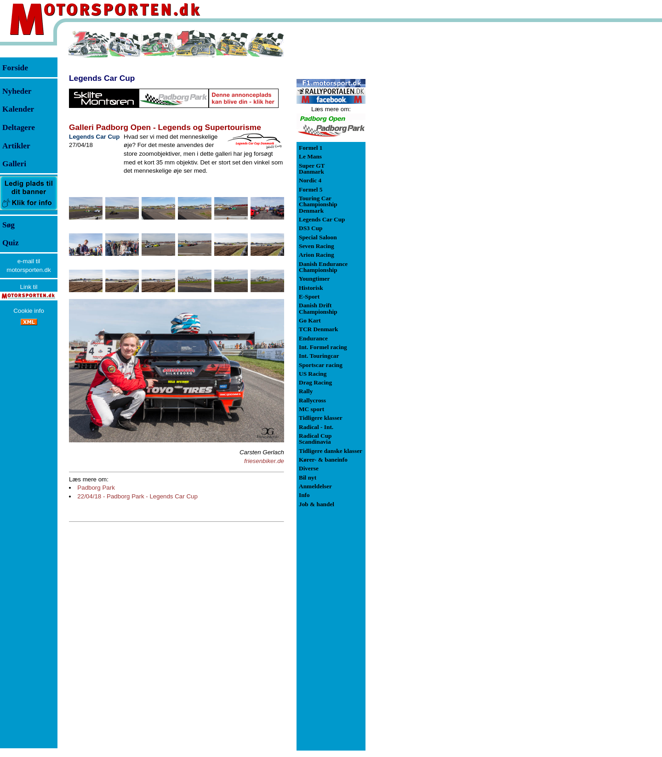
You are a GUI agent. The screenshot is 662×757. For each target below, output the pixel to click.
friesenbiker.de (264, 461)
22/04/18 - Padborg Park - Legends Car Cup (137, 496)
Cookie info (28, 310)
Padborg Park (96, 487)
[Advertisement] (414, 167)
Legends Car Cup (102, 78)
